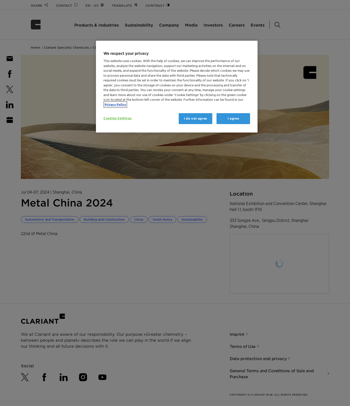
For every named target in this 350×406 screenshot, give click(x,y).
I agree (233, 118)
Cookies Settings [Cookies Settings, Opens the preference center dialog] (117, 118)
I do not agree (195, 118)
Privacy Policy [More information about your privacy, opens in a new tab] (115, 104)
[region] (177, 87)
